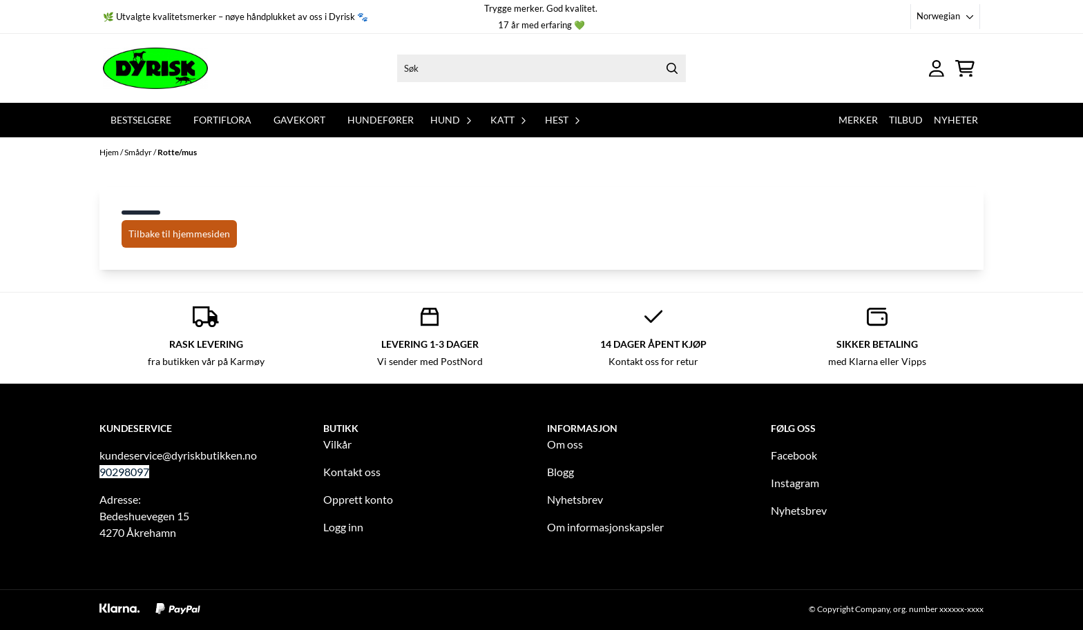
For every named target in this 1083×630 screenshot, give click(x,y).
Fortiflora (222, 120)
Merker (858, 120)
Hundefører (380, 120)
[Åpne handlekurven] (965, 69)
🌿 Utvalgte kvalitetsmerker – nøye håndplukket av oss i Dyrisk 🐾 (235, 16)
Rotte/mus (177, 152)
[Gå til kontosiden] (936, 69)
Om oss (565, 444)
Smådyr (138, 152)
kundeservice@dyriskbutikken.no (178, 455)
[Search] (672, 68)
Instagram (795, 482)
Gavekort (299, 120)
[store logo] (155, 68)
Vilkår (337, 444)
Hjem (109, 152)
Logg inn (343, 526)
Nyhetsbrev (575, 499)
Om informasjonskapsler (605, 526)
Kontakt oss (352, 471)
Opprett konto (358, 499)
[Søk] (541, 68)
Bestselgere (141, 120)
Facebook (794, 455)
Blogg (560, 471)
